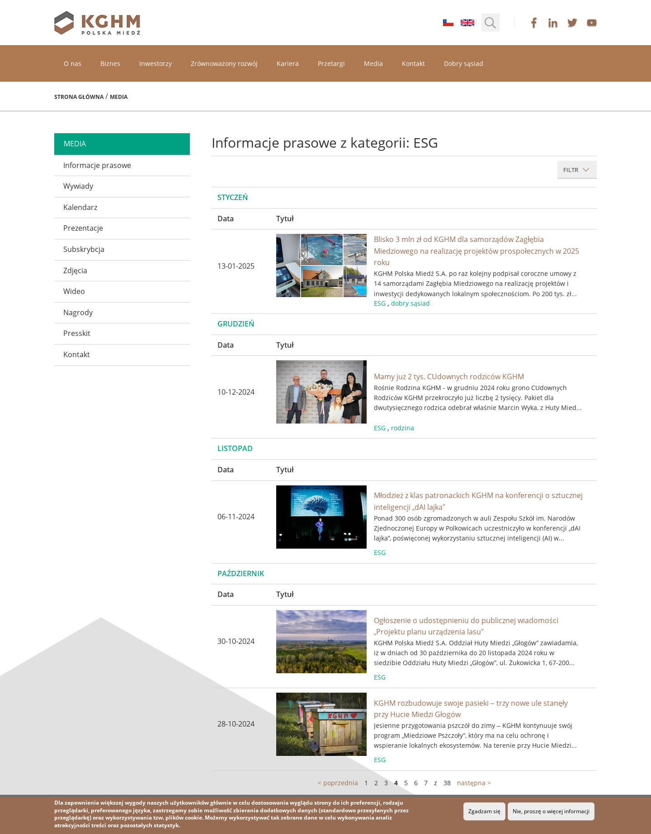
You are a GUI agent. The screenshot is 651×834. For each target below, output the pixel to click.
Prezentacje (83, 228)
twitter (572, 23)
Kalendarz (80, 207)
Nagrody (78, 312)
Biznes (110, 63)
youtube (592, 23)
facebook (534, 23)
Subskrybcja (83, 249)
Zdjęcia (75, 270)
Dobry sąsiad (463, 63)
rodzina (402, 428)
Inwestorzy (155, 63)
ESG (380, 303)
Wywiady (78, 186)
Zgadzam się (484, 811)
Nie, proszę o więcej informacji (551, 811)
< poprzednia (338, 782)
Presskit (76, 333)
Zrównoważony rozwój (224, 63)
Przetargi (331, 63)
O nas (72, 63)
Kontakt (413, 63)
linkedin (553, 23)
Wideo (74, 291)
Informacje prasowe (97, 165)
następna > (474, 782)
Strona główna (79, 97)
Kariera (288, 63)
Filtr (576, 170)
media (75, 144)
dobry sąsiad (410, 303)
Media (373, 63)
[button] (490, 23)
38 (447, 782)
